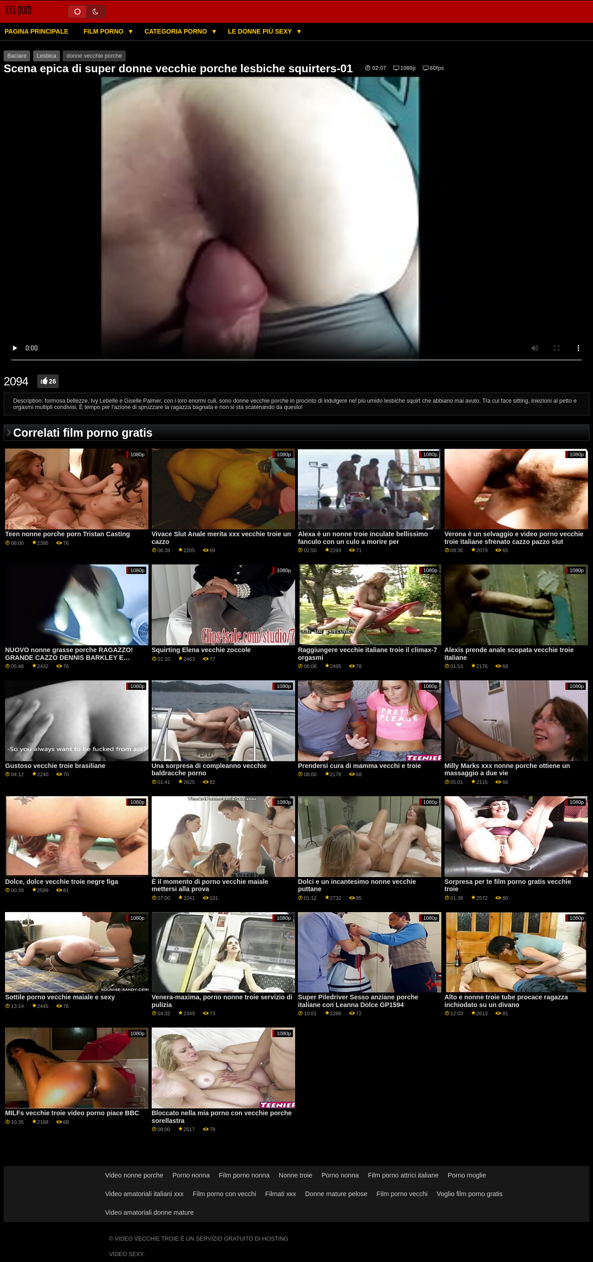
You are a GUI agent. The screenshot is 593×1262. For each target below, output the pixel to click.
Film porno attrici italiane (403, 1175)
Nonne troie (295, 1175)
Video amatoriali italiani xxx (144, 1193)
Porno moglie (467, 1175)
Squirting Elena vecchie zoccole (201, 649)
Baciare (16, 56)
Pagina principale (37, 31)
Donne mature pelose (336, 1193)
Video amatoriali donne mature (149, 1212)
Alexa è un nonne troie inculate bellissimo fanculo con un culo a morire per (363, 537)
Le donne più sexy (260, 31)
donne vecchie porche (94, 56)
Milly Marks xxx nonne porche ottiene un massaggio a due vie (507, 769)
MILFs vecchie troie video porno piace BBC (72, 1113)
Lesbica (46, 56)
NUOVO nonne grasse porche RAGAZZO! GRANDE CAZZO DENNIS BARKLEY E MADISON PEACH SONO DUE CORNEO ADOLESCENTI (69, 661)
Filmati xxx (280, 1193)
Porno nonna (191, 1175)
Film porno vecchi (402, 1193)
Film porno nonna (244, 1175)
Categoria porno (176, 31)
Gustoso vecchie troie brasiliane (55, 765)
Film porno (104, 31)
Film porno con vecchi (224, 1193)
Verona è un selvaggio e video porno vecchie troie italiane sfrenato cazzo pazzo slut (514, 537)
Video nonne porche (134, 1175)
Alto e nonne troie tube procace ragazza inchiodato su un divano (506, 1000)
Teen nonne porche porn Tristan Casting (67, 534)
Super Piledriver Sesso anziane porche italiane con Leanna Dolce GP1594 (358, 1000)
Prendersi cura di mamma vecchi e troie (359, 765)
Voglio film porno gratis (470, 1193)
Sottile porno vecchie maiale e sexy (60, 997)
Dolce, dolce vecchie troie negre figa (61, 881)
